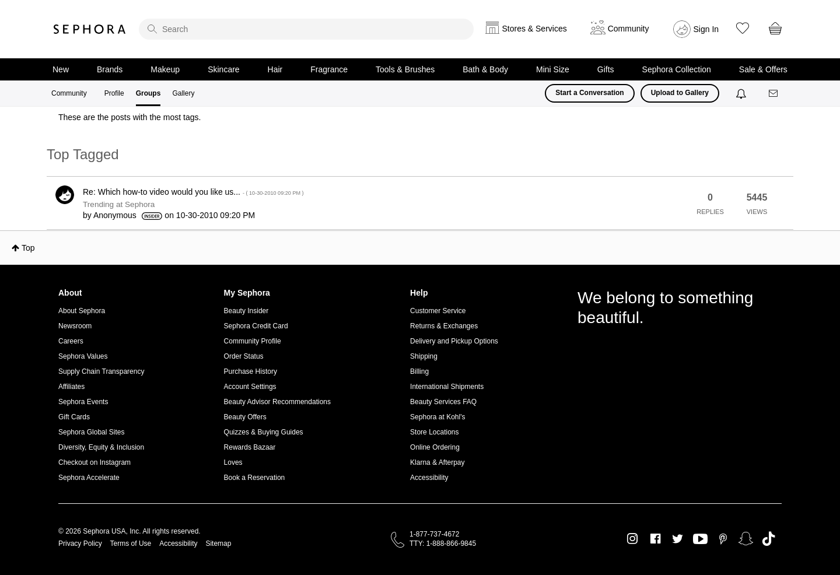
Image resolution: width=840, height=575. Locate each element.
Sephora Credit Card (256, 326)
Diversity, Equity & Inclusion (101, 447)
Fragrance (329, 69)
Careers (70, 341)
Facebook (655, 539)
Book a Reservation (254, 478)
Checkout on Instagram (94, 462)
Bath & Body (485, 69)
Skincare (223, 69)
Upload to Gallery (680, 93)
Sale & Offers (763, 69)
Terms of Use (131, 543)
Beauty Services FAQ (443, 402)
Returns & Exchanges (444, 326)
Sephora (89, 29)
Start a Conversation (589, 93)
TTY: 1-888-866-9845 (443, 543)
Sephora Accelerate (89, 478)
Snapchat (745, 539)
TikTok (768, 539)
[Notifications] (742, 93)
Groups (148, 93)
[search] (306, 29)
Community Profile (252, 341)
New (60, 69)
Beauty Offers (245, 417)
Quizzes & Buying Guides (263, 432)
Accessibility (429, 478)
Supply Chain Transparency (101, 371)
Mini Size (552, 69)
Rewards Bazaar (250, 447)
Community (69, 93)
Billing (419, 371)
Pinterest (723, 539)
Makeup (165, 69)
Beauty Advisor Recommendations (277, 402)
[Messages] (774, 93)
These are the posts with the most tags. (129, 117)
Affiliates (71, 387)
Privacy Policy (80, 543)
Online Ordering (435, 447)
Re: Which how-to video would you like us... (193, 192)
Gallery (183, 93)
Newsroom (75, 326)
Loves (233, 462)
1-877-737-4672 (434, 534)
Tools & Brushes (405, 69)
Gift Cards (74, 417)
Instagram (632, 539)
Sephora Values (83, 356)
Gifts (605, 69)
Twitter (677, 539)
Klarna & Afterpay (437, 462)
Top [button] (28, 248)
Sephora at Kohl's (437, 417)
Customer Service (438, 311)
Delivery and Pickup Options (454, 341)
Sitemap (218, 543)
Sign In (706, 29)
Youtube (700, 539)
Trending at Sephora (119, 204)
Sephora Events (83, 402)
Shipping (424, 356)
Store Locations (434, 432)
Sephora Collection (676, 69)
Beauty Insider (246, 311)
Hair (275, 69)
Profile (114, 93)
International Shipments (447, 387)
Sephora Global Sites (91, 432)
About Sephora (81, 311)
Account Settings (250, 387)
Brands (110, 69)
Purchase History (250, 371)
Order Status (244, 356)
